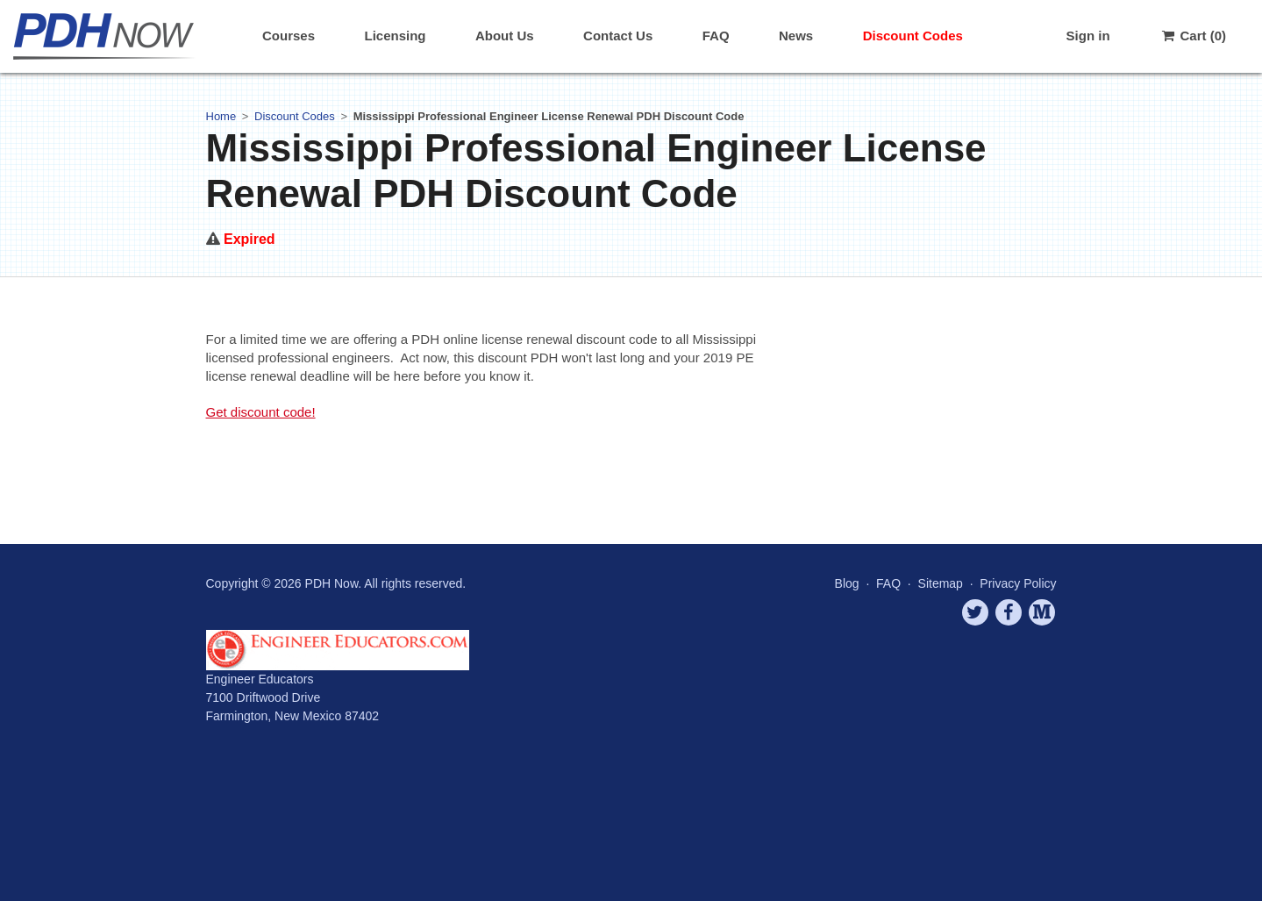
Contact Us (617, 35)
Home (221, 116)
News (796, 35)
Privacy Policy (1018, 583)
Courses (288, 35)
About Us (504, 35)
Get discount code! (261, 411)
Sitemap (940, 583)
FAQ (716, 35)
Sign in (1088, 35)
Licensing (394, 35)
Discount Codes (913, 35)
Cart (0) (1192, 35)
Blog (847, 583)
